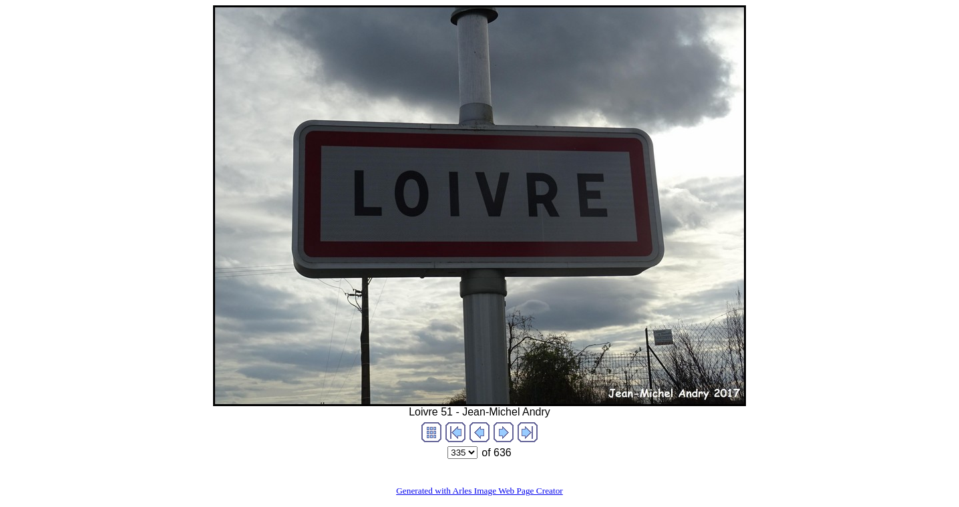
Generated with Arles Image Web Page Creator (479, 491)
